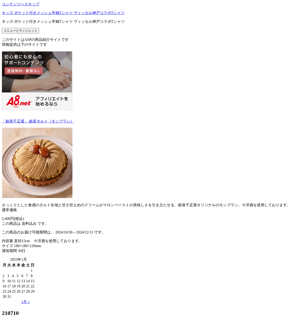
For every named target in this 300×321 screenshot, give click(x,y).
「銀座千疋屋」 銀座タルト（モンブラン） (38, 121)
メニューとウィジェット (20, 30)
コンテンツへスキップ (20, 4)
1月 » (25, 302)
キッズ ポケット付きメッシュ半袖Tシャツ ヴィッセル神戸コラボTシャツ (63, 13)
